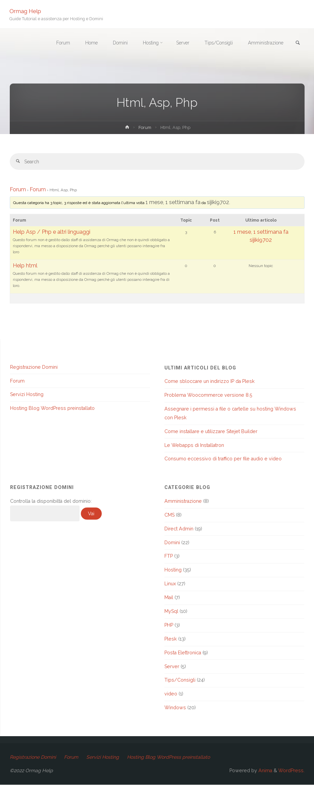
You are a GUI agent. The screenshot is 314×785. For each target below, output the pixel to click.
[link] (297, 43)
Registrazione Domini (34, 367)
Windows (175, 708)
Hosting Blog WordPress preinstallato (52, 408)
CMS (169, 515)
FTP (168, 556)
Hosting (173, 570)
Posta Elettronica (182, 652)
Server (171, 666)
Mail (168, 597)
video (170, 694)
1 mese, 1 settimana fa (173, 202)
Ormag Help (25, 10)
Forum (145, 127)
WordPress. (291, 771)
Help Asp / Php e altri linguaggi (51, 232)
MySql (171, 611)
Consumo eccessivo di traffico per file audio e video (223, 459)
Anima (264, 771)
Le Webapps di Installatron (194, 445)
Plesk (170, 639)
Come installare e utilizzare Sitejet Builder (210, 431)
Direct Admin (178, 528)
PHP (168, 625)
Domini (172, 542)
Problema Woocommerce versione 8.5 (208, 395)
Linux (170, 584)
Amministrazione (183, 501)
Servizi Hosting (26, 394)
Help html (25, 266)
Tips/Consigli (179, 680)
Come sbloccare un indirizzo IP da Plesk (209, 381)
